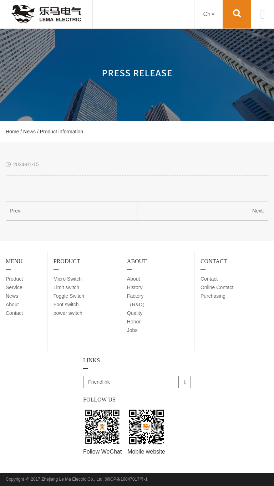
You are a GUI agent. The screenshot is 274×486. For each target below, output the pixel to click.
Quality (135, 313)
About (12, 304)
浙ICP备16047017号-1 (126, 479)
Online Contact (217, 287)
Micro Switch (68, 279)
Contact (14, 313)
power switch (68, 313)
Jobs (132, 330)
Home (12, 131)
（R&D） (137, 304)
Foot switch (66, 304)
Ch (208, 14)
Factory (135, 296)
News (29, 131)
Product (14, 279)
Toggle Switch (69, 296)
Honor (134, 321)
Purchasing (213, 296)
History (135, 287)
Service (14, 287)
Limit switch (66, 287)
